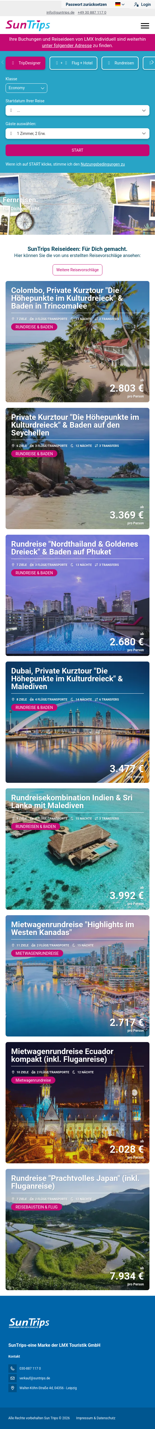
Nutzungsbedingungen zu (103, 164)
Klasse (11, 79)
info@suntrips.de (60, 12)
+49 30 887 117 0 (92, 12)
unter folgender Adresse (67, 45)
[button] (3, 62)
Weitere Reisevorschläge (77, 270)
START (77, 150)
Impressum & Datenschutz (95, 1418)
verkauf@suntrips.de (34, 1378)
